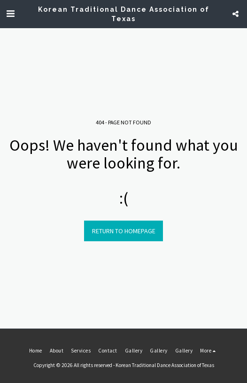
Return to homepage (123, 231)
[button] (10, 13)
